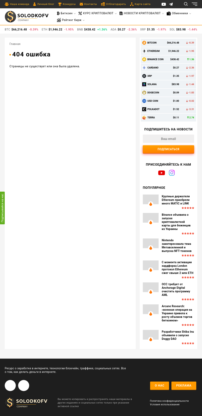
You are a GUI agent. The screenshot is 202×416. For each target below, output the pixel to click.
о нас (159, 385)
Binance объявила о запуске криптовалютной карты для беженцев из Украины (176, 222)
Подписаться (168, 149)
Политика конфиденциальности (169, 401)
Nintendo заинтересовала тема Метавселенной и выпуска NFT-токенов (177, 246)
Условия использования (165, 404)
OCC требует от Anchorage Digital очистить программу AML (176, 289)
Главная (15, 44)
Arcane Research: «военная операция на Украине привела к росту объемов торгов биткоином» (177, 313)
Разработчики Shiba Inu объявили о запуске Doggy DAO (178, 335)
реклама (183, 385)
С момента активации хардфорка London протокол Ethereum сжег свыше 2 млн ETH (178, 267)
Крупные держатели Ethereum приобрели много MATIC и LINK (176, 200)
